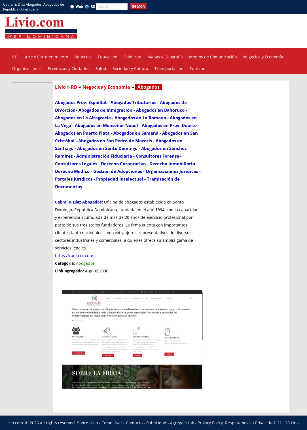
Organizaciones (27, 68)
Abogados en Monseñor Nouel (106, 125)
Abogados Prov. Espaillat (81, 102)
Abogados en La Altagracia (83, 117)
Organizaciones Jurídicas (172, 171)
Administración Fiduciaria (104, 156)
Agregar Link (182, 422)
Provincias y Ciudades (68, 68)
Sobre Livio (87, 422)
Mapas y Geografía (165, 57)
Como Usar (111, 422)
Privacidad (265, 422)
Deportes (83, 57)
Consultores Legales (76, 163)
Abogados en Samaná (135, 133)
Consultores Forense (157, 156)
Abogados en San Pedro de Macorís (115, 140)
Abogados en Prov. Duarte (169, 125)
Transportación (168, 68)
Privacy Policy (210, 422)
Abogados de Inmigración (105, 110)
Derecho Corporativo (123, 163)
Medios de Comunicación (213, 57)
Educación (107, 57)
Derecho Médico (72, 171)
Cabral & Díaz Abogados (78, 202)
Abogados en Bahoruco (160, 110)
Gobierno (132, 57)
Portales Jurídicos (73, 179)
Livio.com (14, 422)
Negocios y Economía (263, 57)
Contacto (134, 422)
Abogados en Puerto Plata (82, 133)
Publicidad (156, 422)
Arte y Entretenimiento (46, 57)
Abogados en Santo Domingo (107, 148)
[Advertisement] (221, 30)
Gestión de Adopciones (117, 171)
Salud (101, 68)
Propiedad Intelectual (119, 179)
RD (15, 57)
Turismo (197, 68)
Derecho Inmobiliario (172, 163)
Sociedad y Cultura (130, 68)
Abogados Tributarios (133, 102)
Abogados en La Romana (140, 117)
